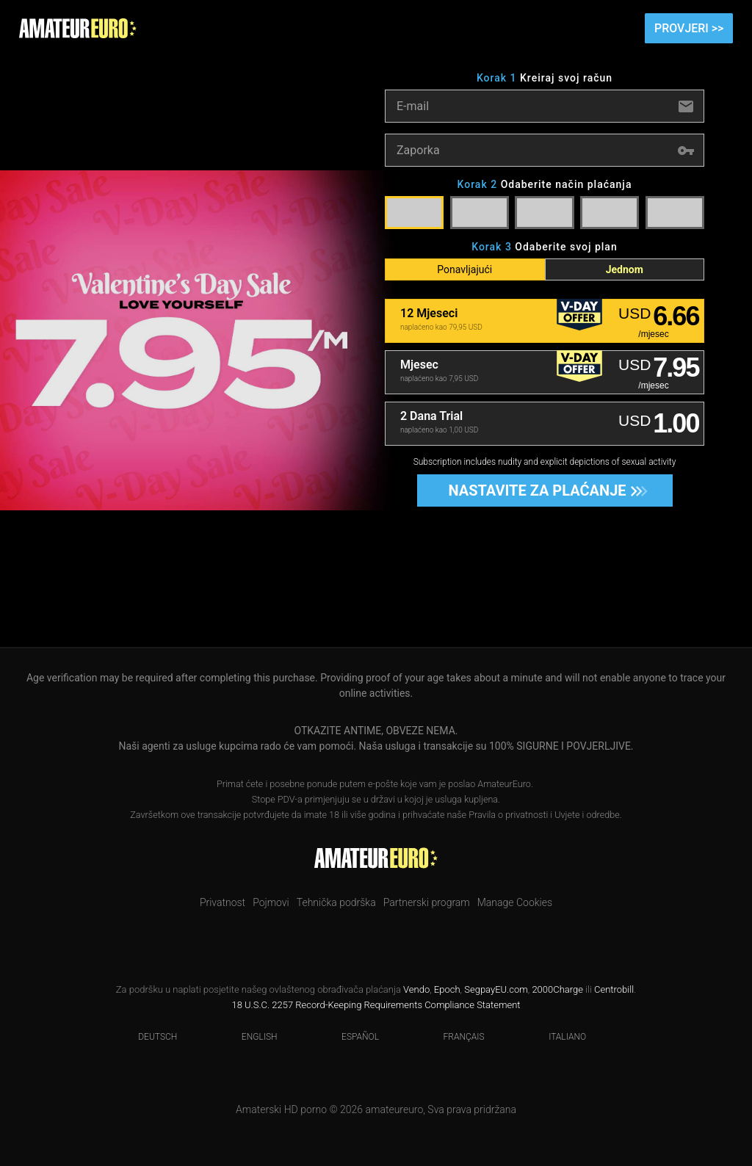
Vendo (416, 989)
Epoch (447, 989)
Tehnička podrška (336, 902)
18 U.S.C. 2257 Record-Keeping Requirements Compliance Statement (375, 1004)
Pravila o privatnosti (508, 814)
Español (351, 1036)
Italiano (558, 1036)
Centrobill (614, 989)
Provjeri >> (688, 28)
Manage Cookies (514, 902)
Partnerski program (426, 902)
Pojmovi (271, 902)
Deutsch (148, 1036)
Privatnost (222, 902)
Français (455, 1036)
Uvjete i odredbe (586, 814)
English (250, 1036)
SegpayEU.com (495, 989)
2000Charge (557, 989)
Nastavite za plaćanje (543, 490)
